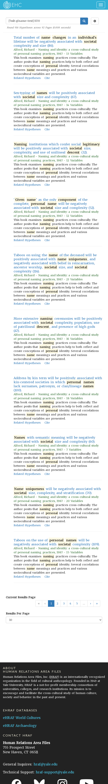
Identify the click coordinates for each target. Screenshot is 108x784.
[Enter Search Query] (43, 21)
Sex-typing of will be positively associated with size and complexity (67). (54, 95)
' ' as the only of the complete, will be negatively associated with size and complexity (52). (54, 204)
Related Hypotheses (27, 78)
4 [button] (70, 603)
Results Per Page (17, 613)
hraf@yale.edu (45, 764)
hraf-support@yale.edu (55, 772)
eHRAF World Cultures (22, 718)
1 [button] (51, 603)
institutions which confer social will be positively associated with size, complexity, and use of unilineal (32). (57, 148)
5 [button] (77, 603)
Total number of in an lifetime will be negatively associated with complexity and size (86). (55, 41)
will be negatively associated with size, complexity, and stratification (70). (57, 491)
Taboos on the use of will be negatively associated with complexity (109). (57, 542)
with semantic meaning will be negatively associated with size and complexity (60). (54, 440)
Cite (47, 78)
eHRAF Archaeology (20, 726)
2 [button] (57, 603)
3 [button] (64, 603)
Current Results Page (20, 597)
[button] (90, 603)
